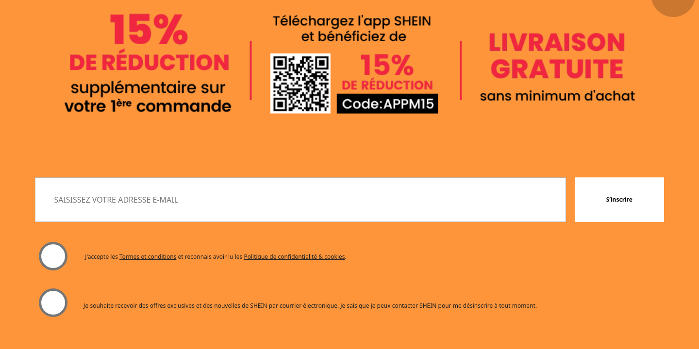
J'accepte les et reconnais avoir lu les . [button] (216, 257)
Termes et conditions (147, 257)
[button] (619, 199)
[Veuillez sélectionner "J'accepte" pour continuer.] (53, 256)
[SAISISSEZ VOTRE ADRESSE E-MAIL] (300, 199)
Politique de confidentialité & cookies (294, 257)
